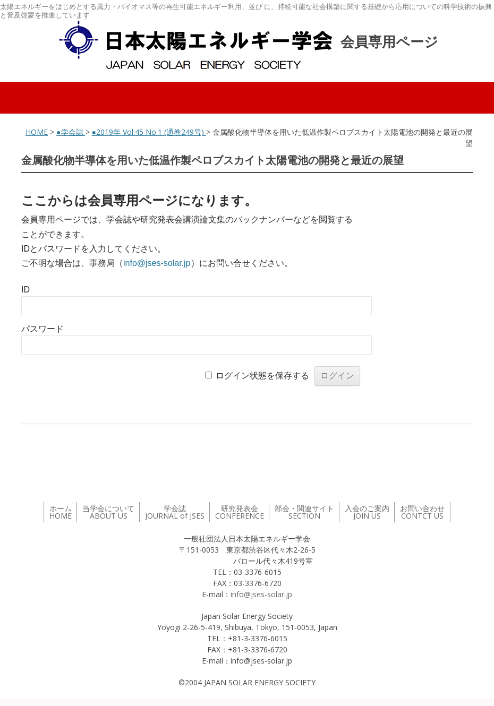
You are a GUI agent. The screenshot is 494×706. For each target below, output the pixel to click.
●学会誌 (70, 132)
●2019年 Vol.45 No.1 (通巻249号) (149, 132)
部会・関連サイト (304, 512)
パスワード (42, 328)
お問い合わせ (422, 512)
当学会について (108, 512)
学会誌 (175, 512)
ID (25, 289)
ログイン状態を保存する (262, 375)
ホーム (60, 512)
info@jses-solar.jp (157, 263)
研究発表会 (239, 512)
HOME (36, 132)
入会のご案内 (367, 512)
